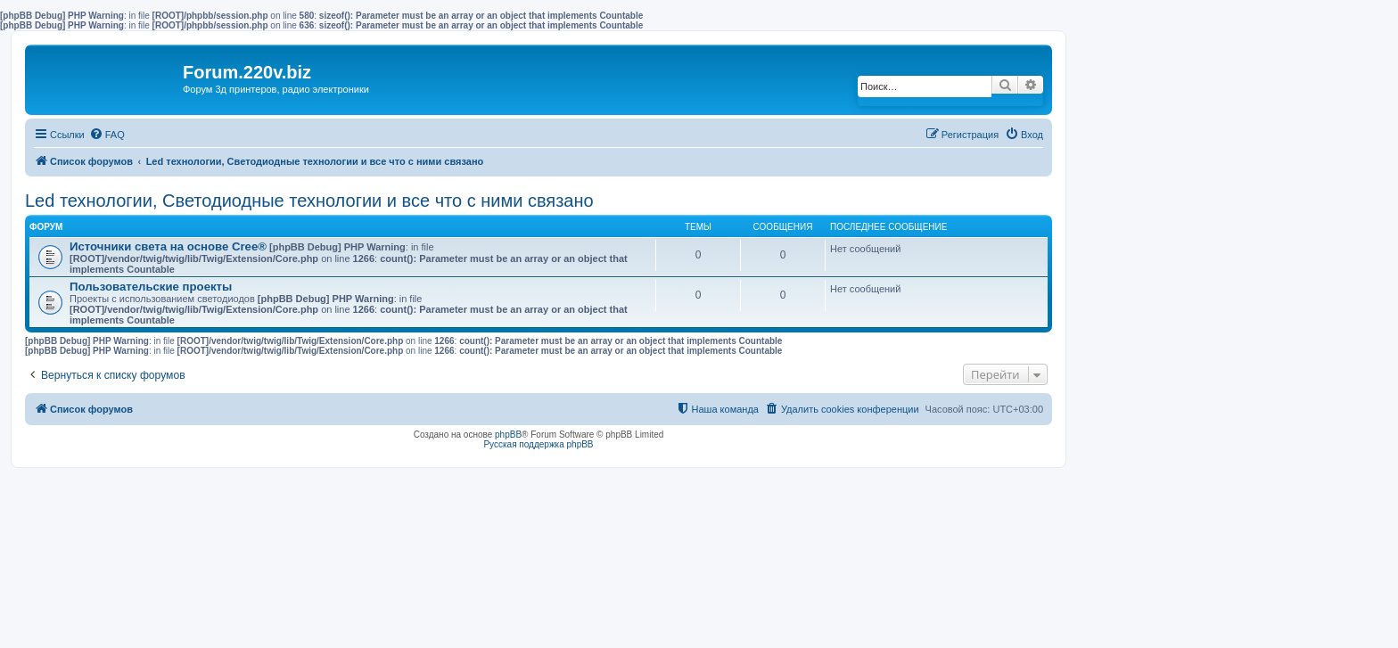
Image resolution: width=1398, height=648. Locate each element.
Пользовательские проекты (151, 286)
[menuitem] (107, 134)
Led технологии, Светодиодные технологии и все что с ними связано (309, 200)
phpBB (508, 434)
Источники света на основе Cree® (168, 246)
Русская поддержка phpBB (538, 444)
